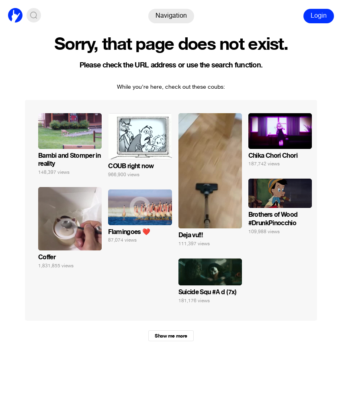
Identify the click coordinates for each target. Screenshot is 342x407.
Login (319, 15)
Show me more (171, 336)
